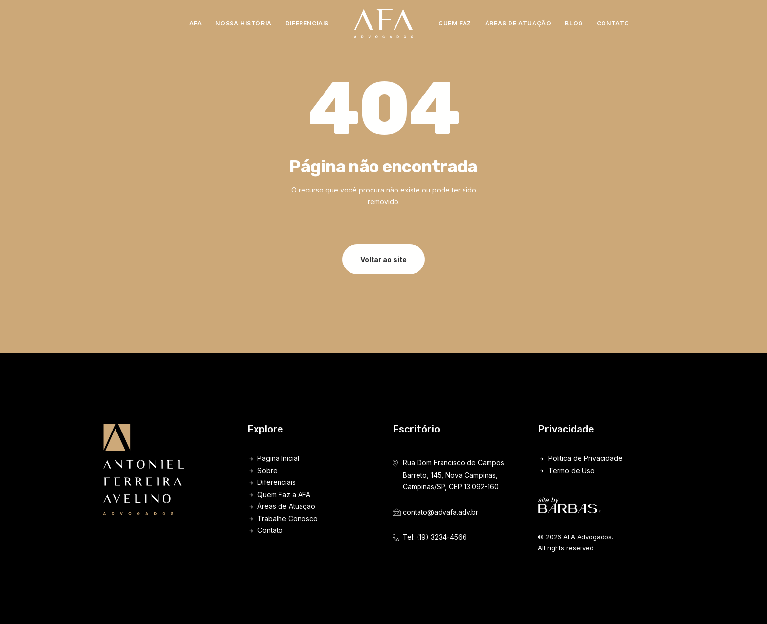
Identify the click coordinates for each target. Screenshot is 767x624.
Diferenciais (307, 23)
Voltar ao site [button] (383, 259)
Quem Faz (454, 23)
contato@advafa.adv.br (440, 512)
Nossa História (243, 23)
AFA (195, 23)
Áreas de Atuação (518, 23)
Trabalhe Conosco (287, 518)
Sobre (267, 470)
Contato (613, 23)
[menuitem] (196, 23)
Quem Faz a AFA (283, 494)
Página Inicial (278, 458)
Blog (573, 23)
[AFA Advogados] (383, 23)
